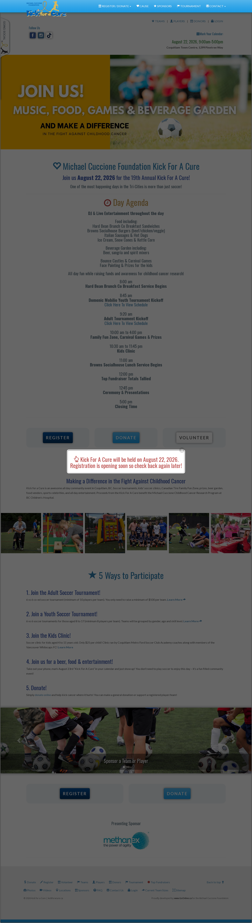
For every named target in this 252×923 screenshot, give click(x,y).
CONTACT (216, 6)
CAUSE (142, 6)
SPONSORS (163, 6)
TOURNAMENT (189, 6)
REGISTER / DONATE (115, 6)
